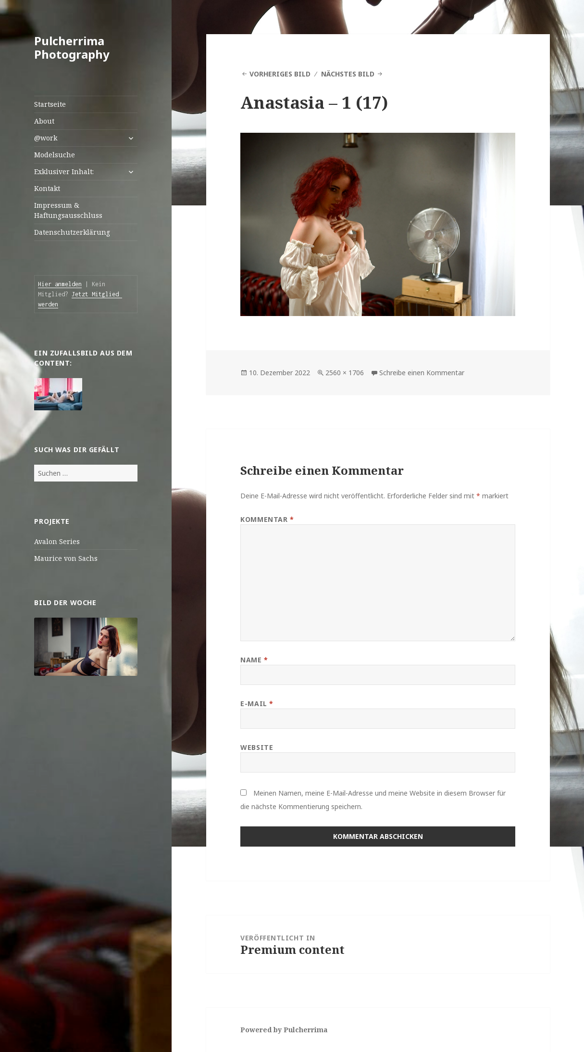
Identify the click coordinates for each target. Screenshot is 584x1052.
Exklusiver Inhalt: (64, 171)
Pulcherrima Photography (72, 47)
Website (256, 747)
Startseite (50, 104)
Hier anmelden (60, 284)
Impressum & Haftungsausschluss (68, 210)
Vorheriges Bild (280, 73)
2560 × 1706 (344, 372)
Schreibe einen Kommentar (421, 372)
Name (254, 659)
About (44, 121)
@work (45, 137)
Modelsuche (54, 154)
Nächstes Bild (347, 73)
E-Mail (256, 703)
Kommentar (267, 519)
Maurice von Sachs (66, 558)
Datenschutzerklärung (72, 232)
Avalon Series (57, 541)
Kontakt (47, 188)
